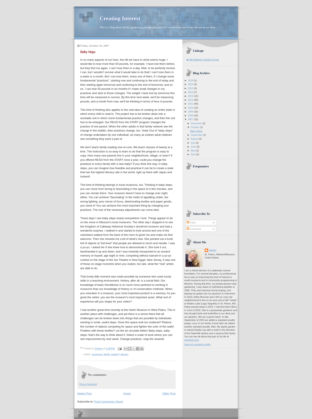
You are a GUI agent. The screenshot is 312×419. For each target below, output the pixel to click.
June (194, 146)
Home (127, 393)
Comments (194, 229)
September (197, 135)
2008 (191, 115)
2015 (191, 88)
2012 (191, 100)
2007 (191, 119)
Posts (191, 222)
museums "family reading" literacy (110, 354)
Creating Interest (120, 18)
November (196, 123)
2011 (191, 103)
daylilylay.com (191, 340)
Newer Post (84, 393)
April (193, 154)
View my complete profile (197, 344)
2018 (191, 80)
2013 (191, 96)
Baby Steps (196, 131)
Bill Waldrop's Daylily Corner (204, 59)
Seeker (99, 348)
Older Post (168, 393)
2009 (191, 111)
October (195, 127)
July (193, 143)
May (193, 150)
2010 (191, 107)
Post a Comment (88, 384)
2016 (191, 84)
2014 (191, 92)
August (195, 138)
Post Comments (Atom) (108, 401)
